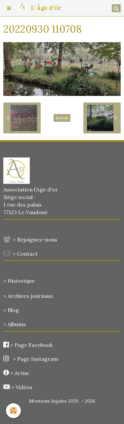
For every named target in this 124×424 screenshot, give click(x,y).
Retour (62, 117)
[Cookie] (13, 410)
